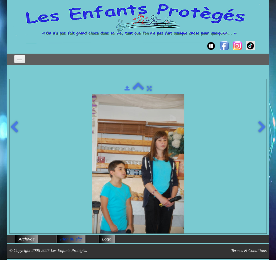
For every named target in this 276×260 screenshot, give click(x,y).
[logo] (15, 40)
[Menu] (19, 59)
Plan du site (71, 239)
